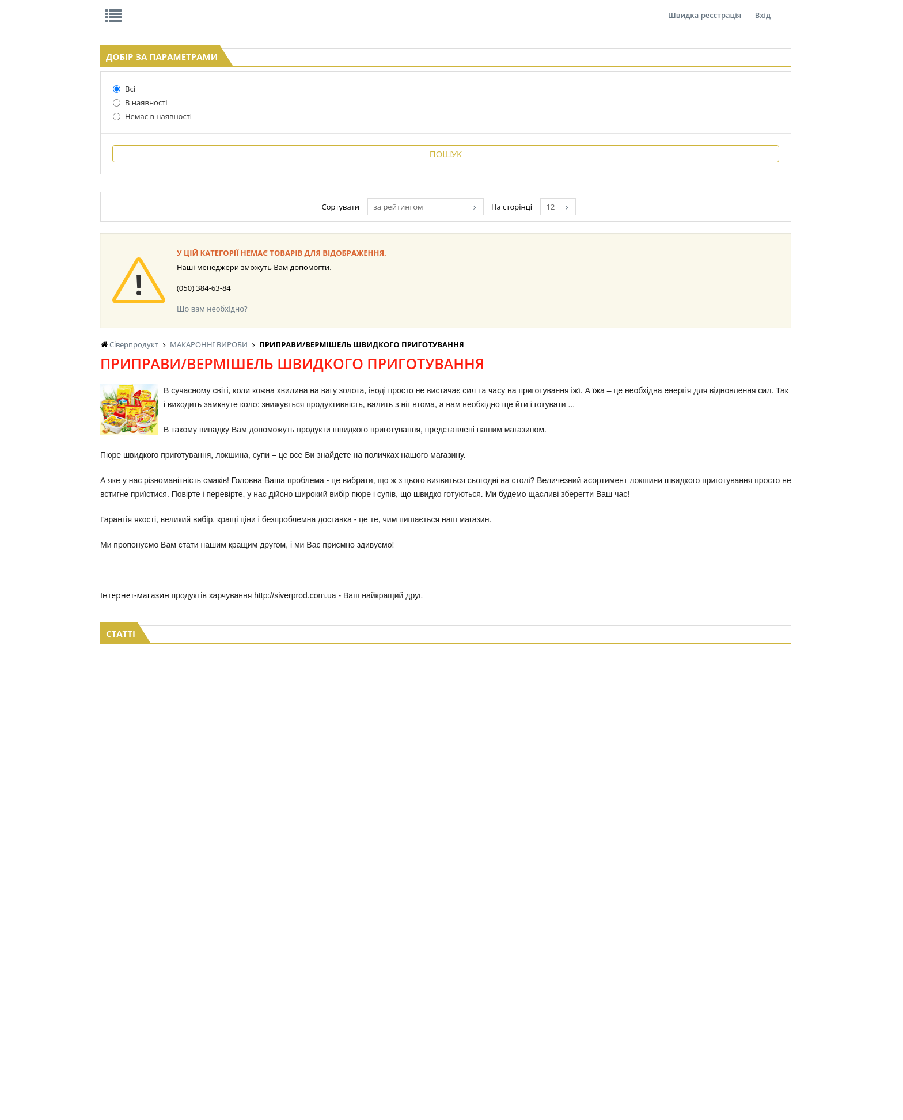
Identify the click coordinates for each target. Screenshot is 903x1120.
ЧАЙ (225, 1004)
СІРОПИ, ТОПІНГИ (441, 993)
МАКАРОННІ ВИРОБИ (447, 1026)
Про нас (126, 8)
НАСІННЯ (329, 972)
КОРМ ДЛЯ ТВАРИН (443, 1015)
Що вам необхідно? (362, 800)
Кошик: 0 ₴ (740, 121)
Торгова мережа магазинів (445, 845)
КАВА (226, 1015)
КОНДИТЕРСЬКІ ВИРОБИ (452, 983)
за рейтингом (528, 698)
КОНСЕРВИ (429, 1004)
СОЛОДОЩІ (623, 961)
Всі (95, 178)
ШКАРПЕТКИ (722, 993)
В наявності (111, 192)
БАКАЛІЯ (232, 1026)
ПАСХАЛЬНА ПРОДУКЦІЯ (548, 1004)
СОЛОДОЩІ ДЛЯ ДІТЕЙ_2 (646, 972)
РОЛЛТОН (556, 543)
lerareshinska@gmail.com (194, 1093)
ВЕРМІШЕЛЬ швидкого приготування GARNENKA (361, 543)
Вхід (763, 8)
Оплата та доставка (333, 121)
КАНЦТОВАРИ (724, 983)
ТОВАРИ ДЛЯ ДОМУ (637, 1004)
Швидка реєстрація (704, 8)
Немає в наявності (123, 205)
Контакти (293, 8)
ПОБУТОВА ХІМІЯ (729, 1004)
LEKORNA (330, 961)
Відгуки (180, 8)
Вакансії (235, 8)
